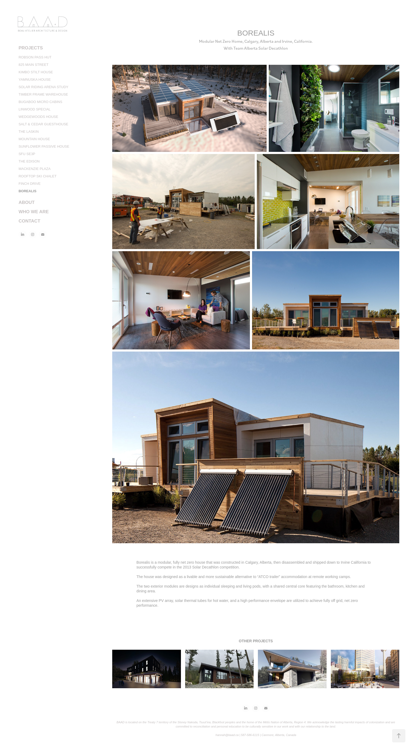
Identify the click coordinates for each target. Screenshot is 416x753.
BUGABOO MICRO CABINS (40, 102)
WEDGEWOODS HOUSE (38, 117)
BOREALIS (27, 191)
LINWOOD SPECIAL (35, 109)
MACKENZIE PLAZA (35, 169)
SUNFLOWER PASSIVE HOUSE (44, 146)
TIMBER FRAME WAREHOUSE (43, 94)
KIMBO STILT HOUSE (36, 72)
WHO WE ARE (34, 211)
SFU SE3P (27, 154)
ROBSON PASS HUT (35, 57)
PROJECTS (31, 47)
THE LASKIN (29, 132)
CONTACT (29, 221)
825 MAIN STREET (34, 65)
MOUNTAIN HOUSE (34, 139)
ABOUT (26, 202)
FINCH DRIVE (30, 184)
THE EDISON (29, 161)
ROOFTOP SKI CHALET (38, 176)
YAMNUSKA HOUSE (35, 80)
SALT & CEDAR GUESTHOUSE (43, 124)
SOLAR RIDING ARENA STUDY (43, 87)
